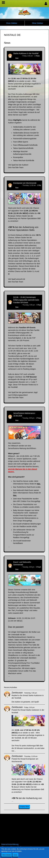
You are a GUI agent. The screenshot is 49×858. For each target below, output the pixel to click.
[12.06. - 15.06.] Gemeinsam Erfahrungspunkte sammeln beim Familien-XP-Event (26, 299)
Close (15, 855)
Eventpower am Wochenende (24, 183)
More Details (6, 855)
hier (38, 484)
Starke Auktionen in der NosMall (25, 53)
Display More (24, 806)
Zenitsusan (17, 56)
